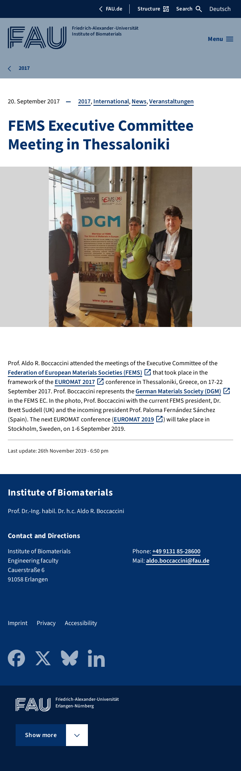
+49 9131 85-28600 (176, 551)
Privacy (46, 623)
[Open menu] (220, 39)
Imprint (17, 623)
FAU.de (110, 9)
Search (189, 9)
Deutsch (220, 9)
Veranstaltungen (171, 101)
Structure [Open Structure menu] (153, 9)
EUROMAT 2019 (134, 419)
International (111, 101)
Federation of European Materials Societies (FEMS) (75, 372)
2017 (84, 101)
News (139, 101)
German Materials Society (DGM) (178, 391)
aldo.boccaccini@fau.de (177, 560)
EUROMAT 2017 (75, 382)
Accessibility (81, 623)
